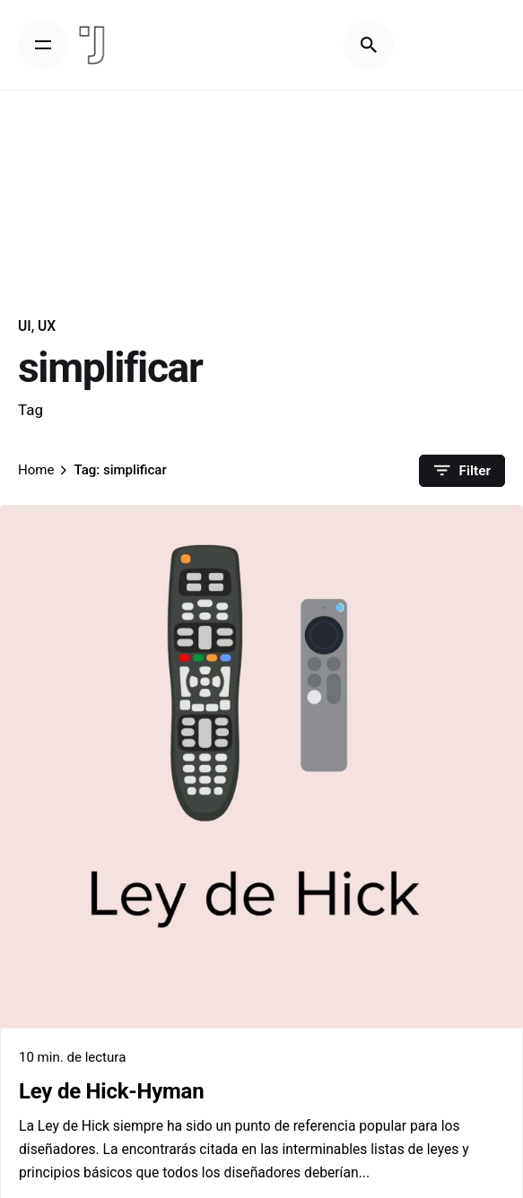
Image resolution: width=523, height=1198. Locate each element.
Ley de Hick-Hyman (111, 1091)
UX (47, 325)
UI (24, 325)
